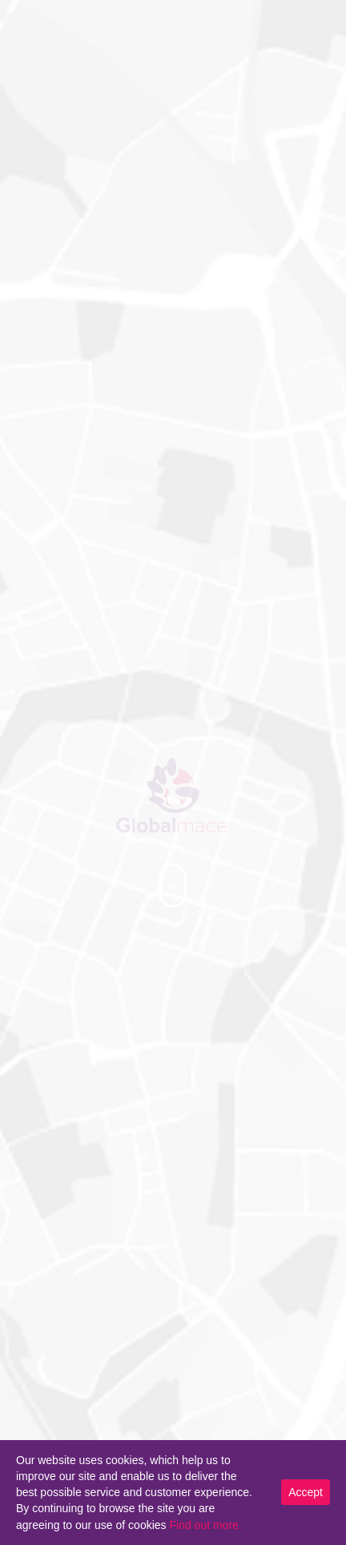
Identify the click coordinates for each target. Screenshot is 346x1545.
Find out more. (205, 1525)
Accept (305, 1492)
